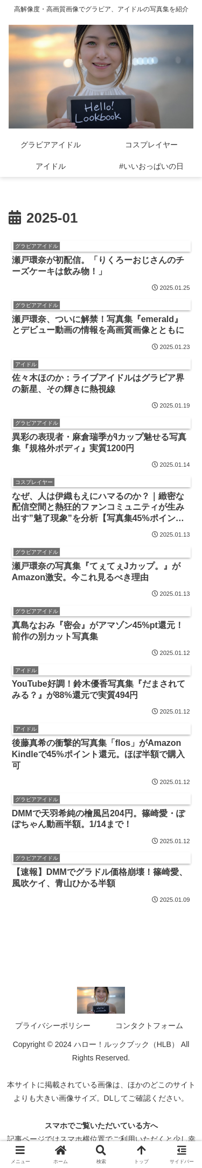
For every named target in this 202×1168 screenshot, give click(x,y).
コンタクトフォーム (149, 1025)
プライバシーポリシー (52, 1025)
